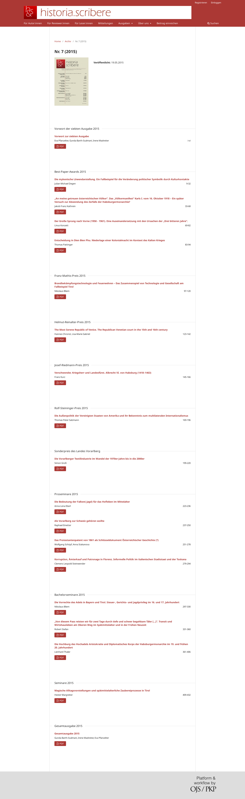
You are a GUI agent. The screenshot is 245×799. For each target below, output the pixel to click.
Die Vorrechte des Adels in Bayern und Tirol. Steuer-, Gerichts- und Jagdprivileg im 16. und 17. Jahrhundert (116, 602)
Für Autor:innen (33, 23)
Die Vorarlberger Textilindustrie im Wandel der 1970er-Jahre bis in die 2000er (99, 458)
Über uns (143, 23)
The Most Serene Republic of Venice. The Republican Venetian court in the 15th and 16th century (111, 329)
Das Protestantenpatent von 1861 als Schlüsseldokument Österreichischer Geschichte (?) (106, 540)
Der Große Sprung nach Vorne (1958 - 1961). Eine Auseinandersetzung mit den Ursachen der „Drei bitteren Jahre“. (121, 221)
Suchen (213, 23)
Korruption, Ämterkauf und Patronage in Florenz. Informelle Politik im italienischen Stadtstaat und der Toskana (120, 559)
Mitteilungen (105, 23)
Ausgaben (124, 23)
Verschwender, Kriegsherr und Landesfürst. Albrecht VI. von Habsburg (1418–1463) (102, 372)
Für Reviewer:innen (58, 23)
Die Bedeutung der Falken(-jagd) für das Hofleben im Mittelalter (92, 501)
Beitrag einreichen (167, 23)
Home (57, 41)
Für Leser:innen (84, 23)
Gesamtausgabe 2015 (66, 733)
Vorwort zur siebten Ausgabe (71, 136)
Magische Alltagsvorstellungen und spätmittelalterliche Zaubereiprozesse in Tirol (102, 690)
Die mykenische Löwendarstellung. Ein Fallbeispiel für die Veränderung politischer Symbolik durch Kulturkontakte (121, 179)
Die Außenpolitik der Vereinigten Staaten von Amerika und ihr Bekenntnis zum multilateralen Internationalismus (121, 415)
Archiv (68, 41)
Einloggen (216, 2)
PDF (61, 146)
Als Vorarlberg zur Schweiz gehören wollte (79, 520)
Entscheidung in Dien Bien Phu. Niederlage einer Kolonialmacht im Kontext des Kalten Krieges (109, 240)
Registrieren (201, 2)
